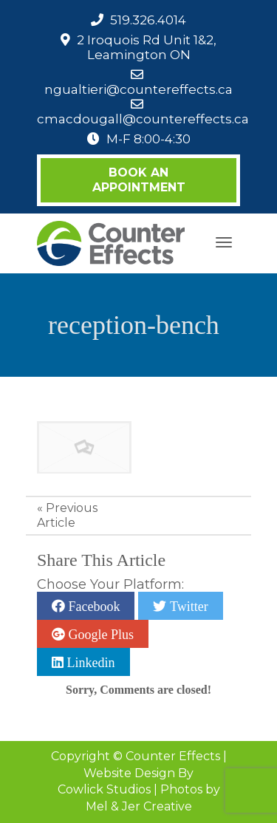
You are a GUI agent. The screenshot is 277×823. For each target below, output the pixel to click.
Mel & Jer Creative (139, 806)
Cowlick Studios (104, 789)
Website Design (129, 773)
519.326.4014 (148, 20)
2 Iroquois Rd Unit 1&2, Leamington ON (146, 47)
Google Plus (99, 634)
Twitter (187, 605)
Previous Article (67, 515)
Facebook (92, 605)
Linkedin (89, 662)
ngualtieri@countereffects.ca (138, 89)
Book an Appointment (138, 179)
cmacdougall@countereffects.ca (143, 119)
